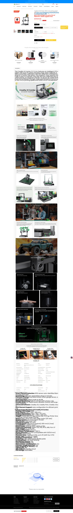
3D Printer (34, 71)
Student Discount (26, 498)
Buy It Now (51, 40)
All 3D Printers (16, 498)
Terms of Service (35, 503)
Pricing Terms (35, 499)
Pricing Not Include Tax (56, 20)
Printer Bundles (16, 499)
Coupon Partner (26, 499)
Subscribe (57, 503)
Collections (18, 8)
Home (15, 8)
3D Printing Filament (17, 503)
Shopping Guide (35, 498)
